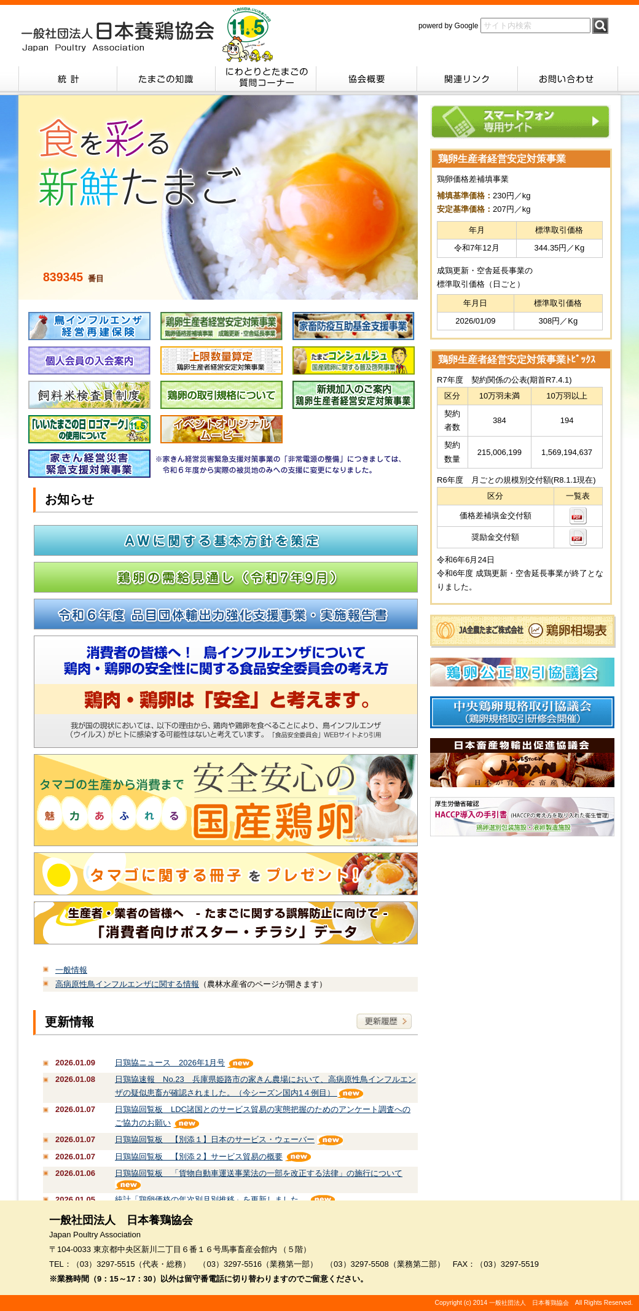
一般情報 (71, 969)
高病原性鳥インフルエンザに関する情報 (127, 984)
